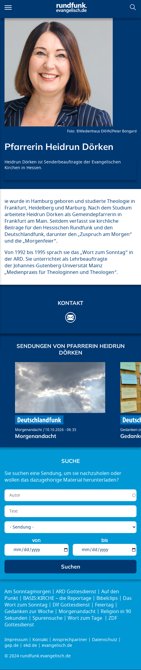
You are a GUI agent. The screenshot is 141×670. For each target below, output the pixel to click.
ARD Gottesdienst (76, 591)
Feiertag (104, 605)
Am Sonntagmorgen (28, 591)
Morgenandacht (28, 430)
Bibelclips (107, 598)
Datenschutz (104, 640)
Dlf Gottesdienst (71, 605)
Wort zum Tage (85, 618)
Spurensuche (47, 618)
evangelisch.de (57, 645)
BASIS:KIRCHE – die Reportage (57, 598)
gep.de (12, 645)
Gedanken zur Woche (29, 611)
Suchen (132, 7)
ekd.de (30, 645)
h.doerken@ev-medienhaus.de (70, 317)
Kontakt (40, 640)
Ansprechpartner (70, 640)
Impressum (16, 640)
